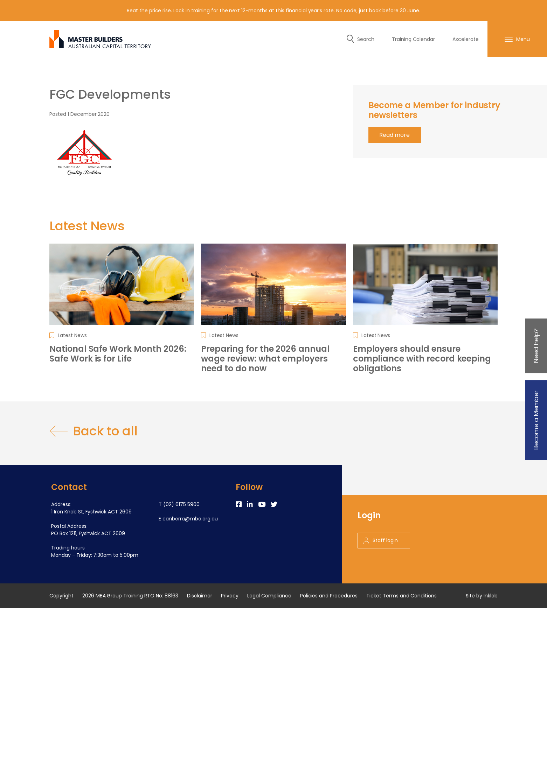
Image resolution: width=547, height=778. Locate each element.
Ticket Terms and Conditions (401, 595)
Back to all (93, 431)
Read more (394, 135)
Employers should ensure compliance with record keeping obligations (422, 358)
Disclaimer (200, 595)
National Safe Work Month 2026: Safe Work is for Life (117, 354)
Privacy (229, 595)
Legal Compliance (269, 595)
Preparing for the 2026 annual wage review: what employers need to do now (265, 358)
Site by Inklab (482, 595)
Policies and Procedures (329, 595)
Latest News (72, 335)
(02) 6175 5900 (181, 504)
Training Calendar (413, 39)
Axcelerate (465, 39)
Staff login (380, 540)
